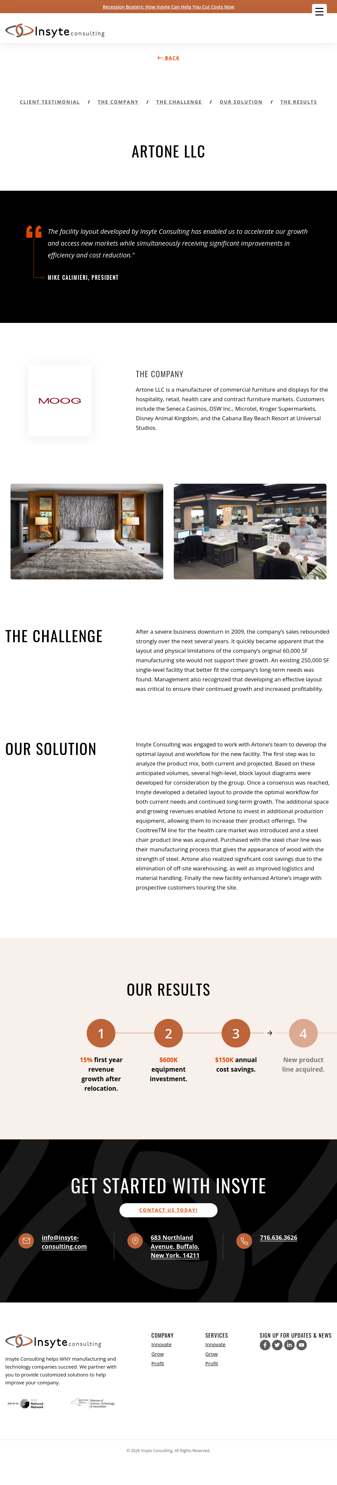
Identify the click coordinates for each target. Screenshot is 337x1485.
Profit (157, 1363)
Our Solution (241, 102)
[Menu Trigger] (319, 11)
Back (168, 58)
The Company (118, 102)
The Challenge (179, 102)
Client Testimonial (50, 102)
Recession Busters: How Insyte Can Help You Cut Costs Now (168, 7)
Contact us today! (168, 1210)
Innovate (161, 1344)
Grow (157, 1354)
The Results (298, 102)
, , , (175, 1246)
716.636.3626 (278, 1237)
